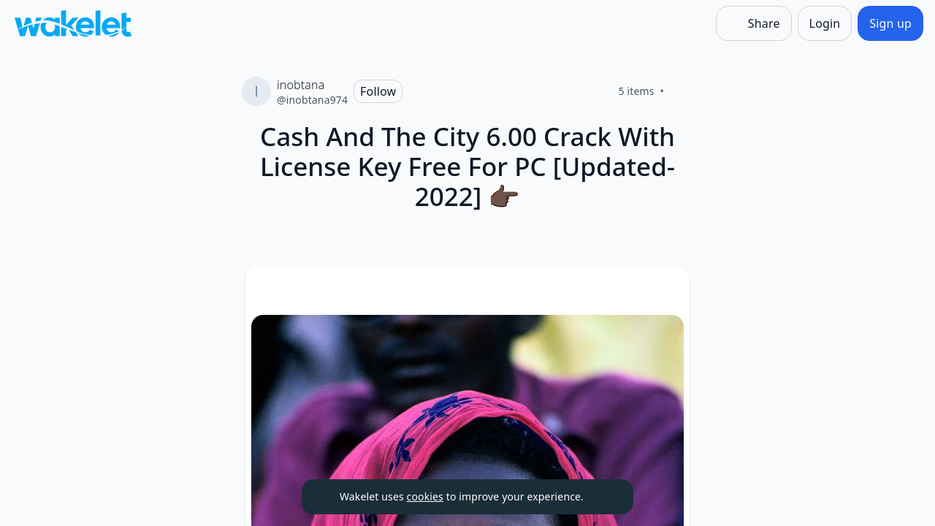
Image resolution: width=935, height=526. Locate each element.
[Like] (681, 91)
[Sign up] (890, 23)
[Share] (754, 23)
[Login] (825, 23)
